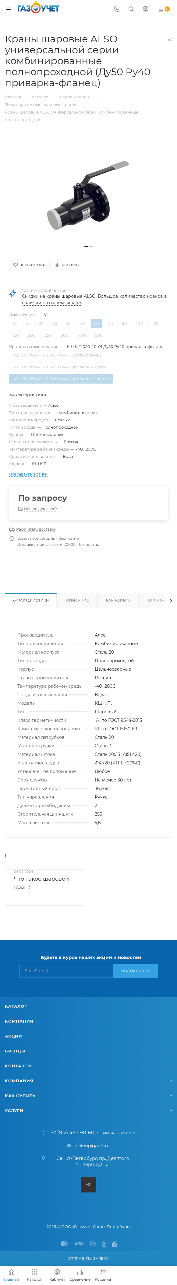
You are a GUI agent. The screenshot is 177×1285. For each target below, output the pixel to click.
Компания (19, 1021)
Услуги (14, 1110)
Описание (77, 600)
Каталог (16, 1006)
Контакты (18, 1065)
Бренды (15, 1050)
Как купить (118, 600)
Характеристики (30, 600)
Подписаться (136, 971)
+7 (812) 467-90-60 (72, 1132)
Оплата (156, 600)
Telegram (88, 1184)
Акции (13, 1036)
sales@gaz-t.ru (93, 1145)
